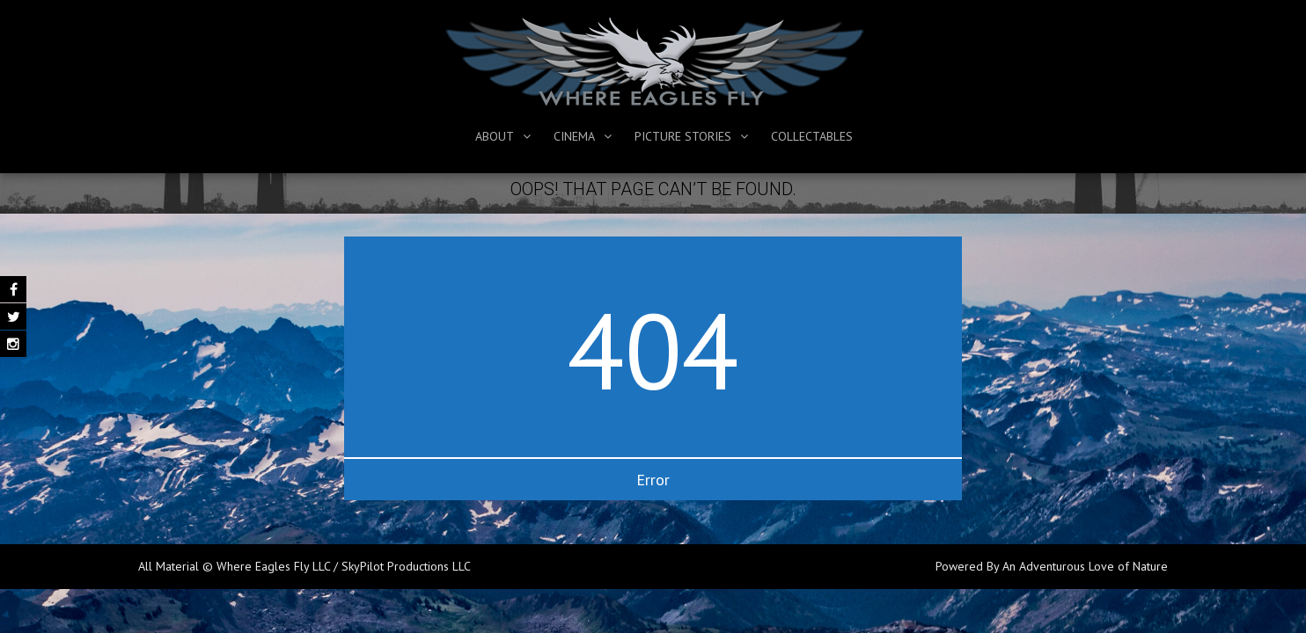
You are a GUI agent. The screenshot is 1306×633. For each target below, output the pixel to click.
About (494, 136)
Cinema (574, 136)
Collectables (812, 136)
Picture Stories (683, 136)
